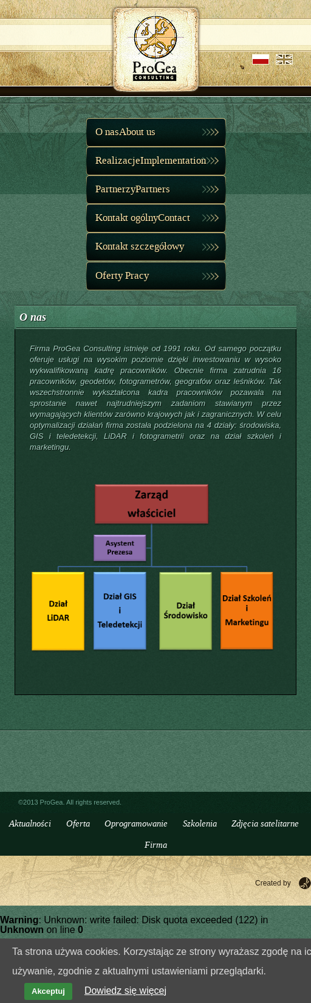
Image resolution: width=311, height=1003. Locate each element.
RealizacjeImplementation (150, 161)
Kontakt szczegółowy (139, 246)
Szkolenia (200, 824)
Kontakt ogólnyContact (142, 218)
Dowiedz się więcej (125, 990)
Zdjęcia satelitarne (265, 824)
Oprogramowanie (136, 824)
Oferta (78, 824)
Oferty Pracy (122, 276)
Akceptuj (48, 991)
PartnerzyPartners (132, 189)
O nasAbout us (125, 132)
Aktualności (30, 824)
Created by (273, 883)
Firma (156, 845)
